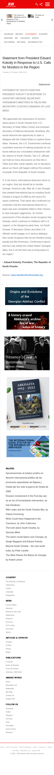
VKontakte (10, 726)
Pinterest (9, 732)
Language (9, 592)
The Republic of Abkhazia (15, 582)
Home (2, 747)
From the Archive (12, 669)
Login (36, 4)
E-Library (9, 662)
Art (16, 38)
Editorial (21, 42)
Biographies (10, 595)
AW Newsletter (35, 42)
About (8, 682)
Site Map (9, 692)
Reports (19, 34)
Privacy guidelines (25, 747)
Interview (8, 34)
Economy (43, 34)
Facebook (9, 709)
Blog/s (8, 652)
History (8, 649)
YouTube (9, 719)
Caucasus (25, 38)
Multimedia (9, 42)
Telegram (9, 715)
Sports (35, 38)
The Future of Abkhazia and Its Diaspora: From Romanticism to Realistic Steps (16, 19)
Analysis (9, 642)
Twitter (8, 712)
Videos (49, 747)
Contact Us (10, 695)
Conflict (8, 645)
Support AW (10, 699)
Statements (31, 34)
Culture (8, 588)
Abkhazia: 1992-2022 (14, 672)
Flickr (8, 722)
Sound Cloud (11, 729)
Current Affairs (11, 605)
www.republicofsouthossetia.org (27, 275)
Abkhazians (10, 585)
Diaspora (8, 38)
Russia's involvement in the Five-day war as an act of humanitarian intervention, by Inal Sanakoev (26, 500)
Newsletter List (11, 685)
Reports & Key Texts (13, 612)
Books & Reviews (12, 665)
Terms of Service (12, 747)
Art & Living (10, 625)
